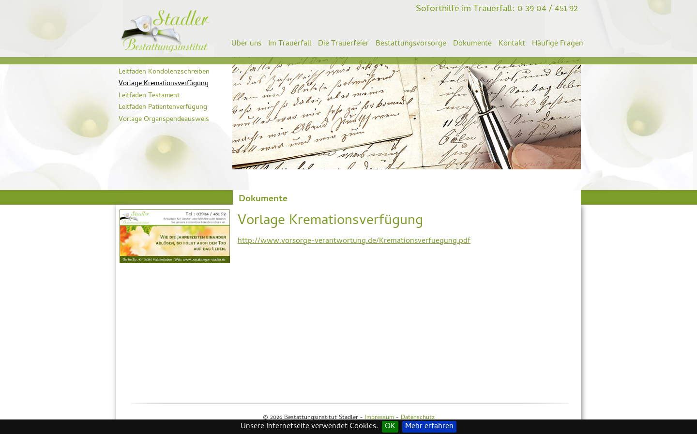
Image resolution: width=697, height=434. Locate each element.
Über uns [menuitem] (246, 43)
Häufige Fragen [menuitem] (557, 43)
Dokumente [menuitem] (472, 43)
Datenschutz (418, 418)
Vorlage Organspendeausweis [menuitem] (164, 118)
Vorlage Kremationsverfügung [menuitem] (164, 83)
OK (390, 427)
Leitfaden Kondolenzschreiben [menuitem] (164, 71)
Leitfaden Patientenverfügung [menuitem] (163, 106)
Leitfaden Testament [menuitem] (149, 95)
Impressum (379, 418)
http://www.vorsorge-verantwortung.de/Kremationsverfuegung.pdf (354, 241)
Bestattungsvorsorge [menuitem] (411, 43)
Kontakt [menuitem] (512, 43)
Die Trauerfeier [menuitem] (343, 43)
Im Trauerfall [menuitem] (289, 43)
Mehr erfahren (429, 427)
